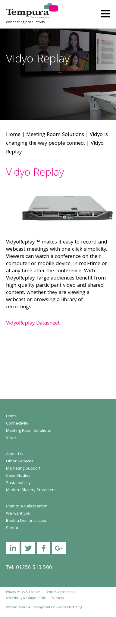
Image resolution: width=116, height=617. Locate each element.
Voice (11, 438)
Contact (13, 528)
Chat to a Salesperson (27, 506)
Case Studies (18, 476)
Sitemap (58, 598)
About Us (14, 454)
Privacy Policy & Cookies (23, 592)
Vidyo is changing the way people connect (57, 139)
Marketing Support (23, 468)
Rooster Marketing (68, 607)
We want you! (18, 513)
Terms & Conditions (60, 592)
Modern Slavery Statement (31, 490)
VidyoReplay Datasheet (33, 323)
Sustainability (18, 483)
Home (13, 135)
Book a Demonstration (27, 521)
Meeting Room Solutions (55, 135)
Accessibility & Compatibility (26, 598)
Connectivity (17, 423)
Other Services (19, 461)
